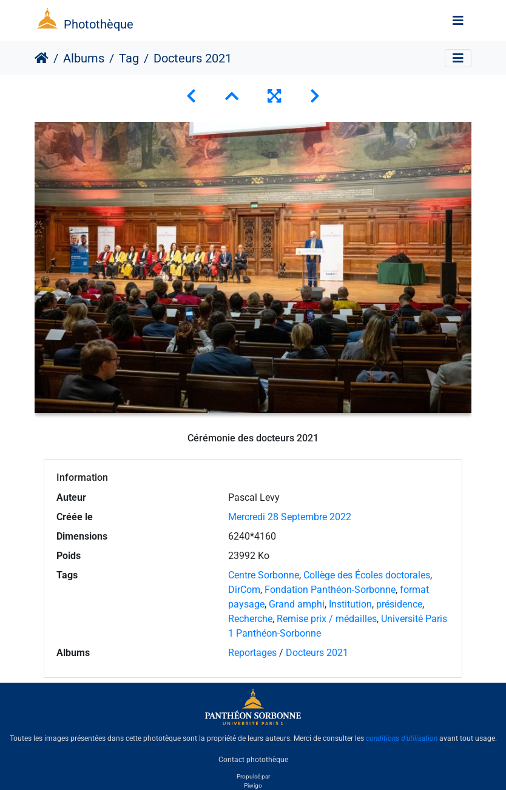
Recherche (250, 618)
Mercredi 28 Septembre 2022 (289, 517)
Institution (350, 604)
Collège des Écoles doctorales (366, 575)
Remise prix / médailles (327, 618)
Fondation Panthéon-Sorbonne (330, 589)
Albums (83, 58)
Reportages (252, 652)
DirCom (244, 589)
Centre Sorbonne (263, 575)
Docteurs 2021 (317, 652)
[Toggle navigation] (458, 21)
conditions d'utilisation (401, 738)
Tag (129, 58)
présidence (399, 604)
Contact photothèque (253, 759)
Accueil (42, 58)
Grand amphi (297, 604)
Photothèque (98, 24)
